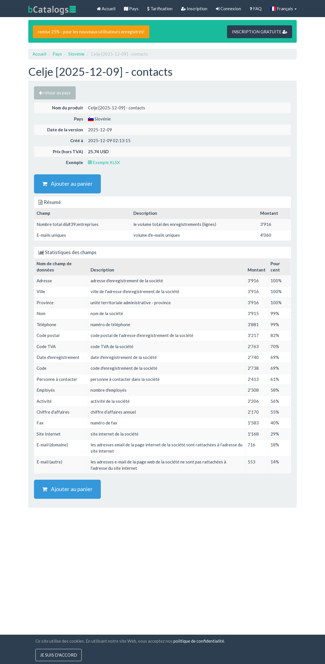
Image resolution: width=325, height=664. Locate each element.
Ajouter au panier (67, 183)
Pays (131, 8)
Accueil (106, 8)
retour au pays (55, 92)
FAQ (256, 8)
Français (283, 8)
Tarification (159, 8)
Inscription (194, 8)
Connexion (228, 8)
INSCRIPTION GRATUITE (259, 31)
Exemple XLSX (104, 162)
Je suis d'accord (58, 654)
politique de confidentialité (198, 640)
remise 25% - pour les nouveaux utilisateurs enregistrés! (91, 31)
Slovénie (76, 53)
